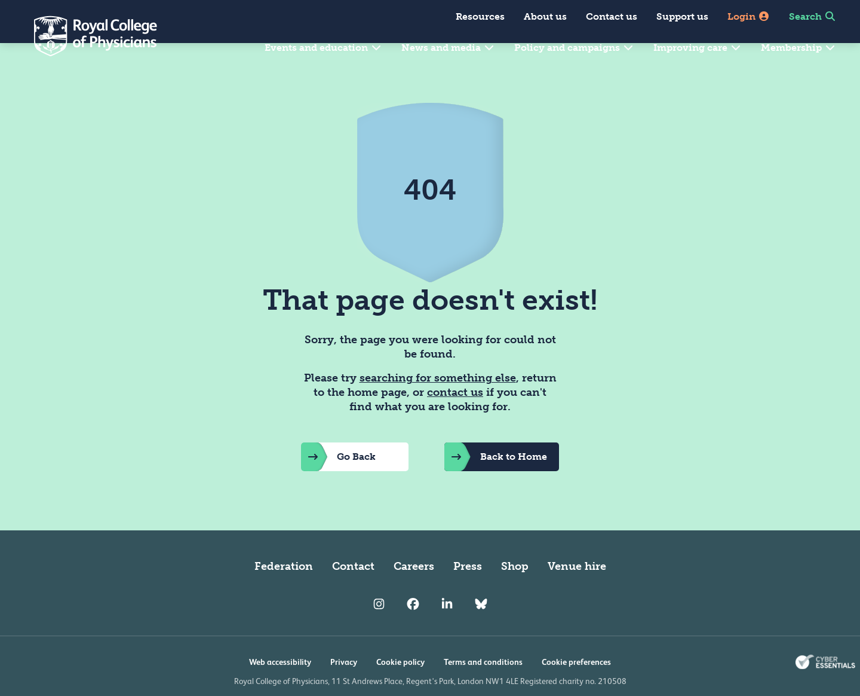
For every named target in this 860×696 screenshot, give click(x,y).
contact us (455, 421)
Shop (515, 595)
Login (748, 16)
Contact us (611, 16)
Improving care (697, 47)
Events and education (323, 47)
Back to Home (495, 485)
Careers (414, 595)
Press (467, 595)
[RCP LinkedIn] (447, 633)
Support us (682, 16)
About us (545, 16)
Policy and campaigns (574, 47)
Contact (353, 595)
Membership (798, 47)
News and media (448, 47)
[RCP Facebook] (413, 633)
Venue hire (577, 595)
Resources (480, 16)
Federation (283, 595)
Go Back (338, 485)
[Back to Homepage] (87, 36)
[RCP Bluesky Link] (481, 633)
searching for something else (438, 406)
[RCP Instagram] (379, 633)
